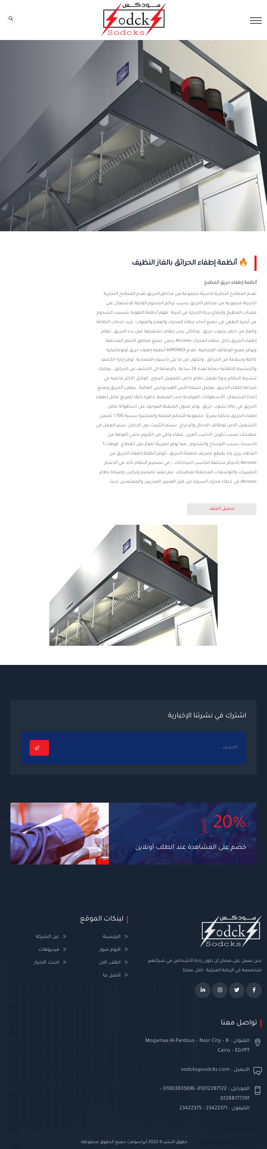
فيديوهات (49, 950)
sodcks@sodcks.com (205, 1070)
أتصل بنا (112, 975)
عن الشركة (47, 937)
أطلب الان (110, 962)
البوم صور (110, 950)
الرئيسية (112, 937)
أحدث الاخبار (46, 962)
